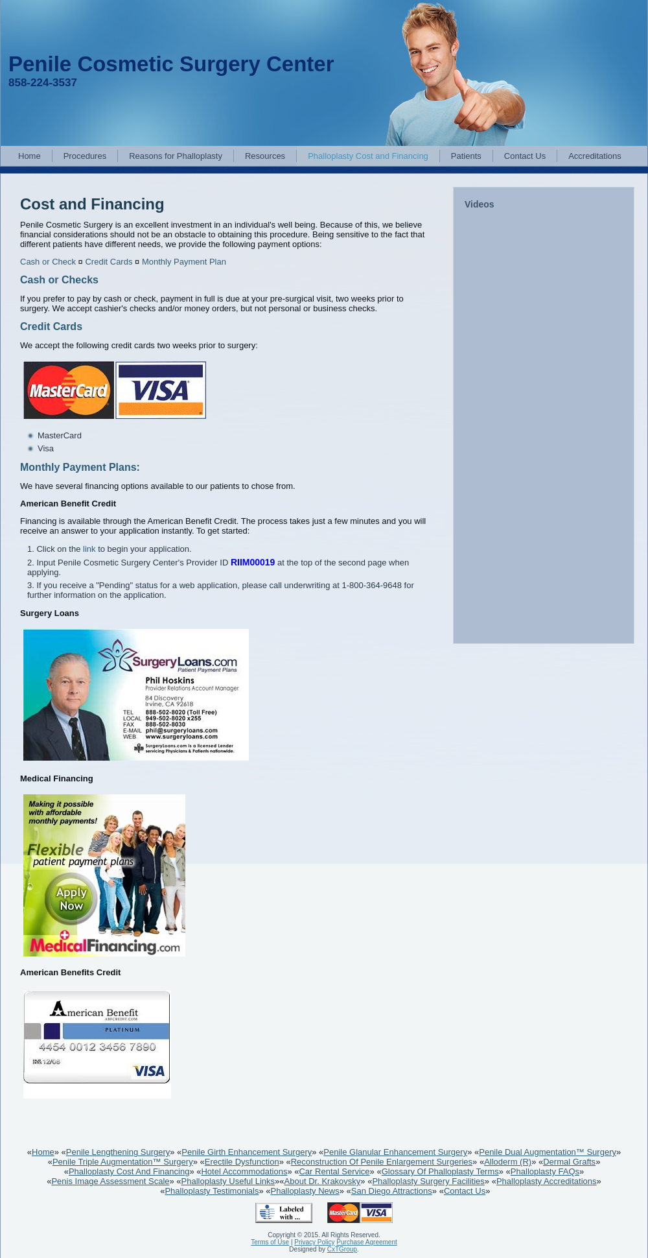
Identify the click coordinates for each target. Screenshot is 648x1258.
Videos (479, 204)
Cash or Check (48, 262)
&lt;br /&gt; (544, 427)
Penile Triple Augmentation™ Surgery (122, 1162)
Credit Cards (108, 262)
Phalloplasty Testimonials (212, 1191)
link (89, 549)
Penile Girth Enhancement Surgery (246, 1152)
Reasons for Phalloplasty (175, 156)
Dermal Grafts (569, 1162)
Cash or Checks (59, 279)
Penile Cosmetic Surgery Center (171, 64)
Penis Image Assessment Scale (110, 1181)
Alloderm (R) (507, 1162)
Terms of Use (270, 1242)
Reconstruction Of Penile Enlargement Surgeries (381, 1162)
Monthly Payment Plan (184, 262)
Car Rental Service (334, 1171)
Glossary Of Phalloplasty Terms (440, 1171)
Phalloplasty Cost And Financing (129, 1171)
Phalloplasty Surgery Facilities (428, 1181)
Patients (466, 156)
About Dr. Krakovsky (322, 1181)
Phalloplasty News (304, 1191)
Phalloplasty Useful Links (228, 1181)
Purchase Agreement (366, 1242)
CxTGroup (342, 1249)
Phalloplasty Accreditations (546, 1181)
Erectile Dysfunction (242, 1162)
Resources (265, 156)
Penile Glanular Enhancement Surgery (395, 1152)
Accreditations (594, 156)
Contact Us (525, 156)
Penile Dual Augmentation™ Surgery (547, 1152)
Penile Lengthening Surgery (118, 1152)
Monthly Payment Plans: (80, 467)
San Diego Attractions (391, 1191)
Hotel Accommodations (244, 1171)
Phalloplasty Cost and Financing (368, 156)
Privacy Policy (314, 1242)
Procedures (85, 156)
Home (29, 156)
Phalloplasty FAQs (545, 1171)
